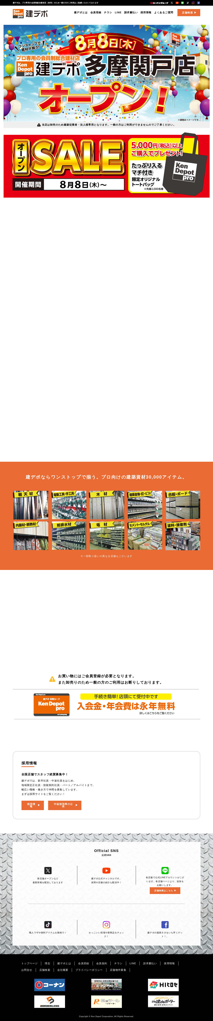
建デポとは (81, 13)
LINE (118, 13)
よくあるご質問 (163, 13)
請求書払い (131, 13)
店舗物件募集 (118, 969)
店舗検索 (187, 13)
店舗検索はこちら (163, 890)
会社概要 (62, 969)
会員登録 (95, 13)
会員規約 (101, 963)
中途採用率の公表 (64, 804)
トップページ (29, 963)
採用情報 (146, 13)
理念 (47, 963)
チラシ (108, 13)
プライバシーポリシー (89, 969)
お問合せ (26, 969)
